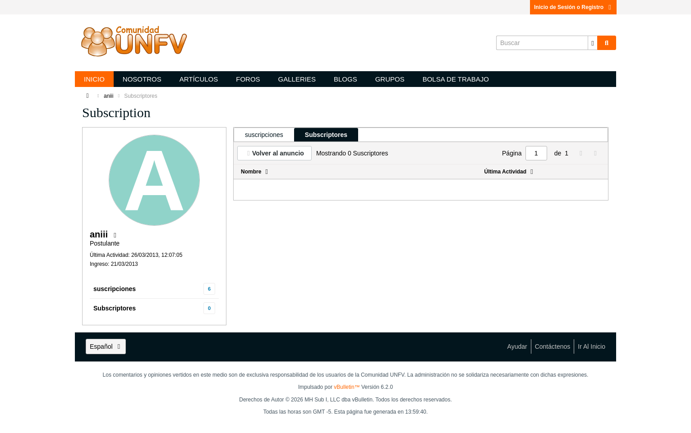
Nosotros (142, 79)
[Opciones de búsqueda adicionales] (593, 43)
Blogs (345, 79)
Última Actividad (505, 172)
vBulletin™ (346, 387)
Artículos (199, 79)
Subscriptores (114, 308)
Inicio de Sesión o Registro (573, 7)
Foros (248, 79)
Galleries (297, 79)
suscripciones (114, 288)
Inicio (94, 79)
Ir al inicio (591, 346)
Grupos (390, 79)
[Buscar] (546, 43)
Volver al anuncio (278, 153)
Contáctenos (553, 346)
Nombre (251, 172)
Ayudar (517, 346)
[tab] (264, 134)
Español (106, 346)
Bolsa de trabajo (456, 79)
